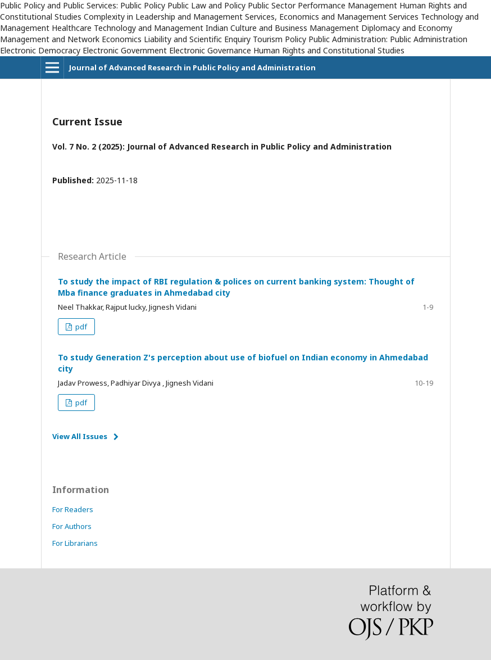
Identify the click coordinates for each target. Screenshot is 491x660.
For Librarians (75, 543)
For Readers (72, 509)
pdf (80, 327)
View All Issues (79, 436)
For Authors (72, 526)
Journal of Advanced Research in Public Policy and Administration (192, 67)
